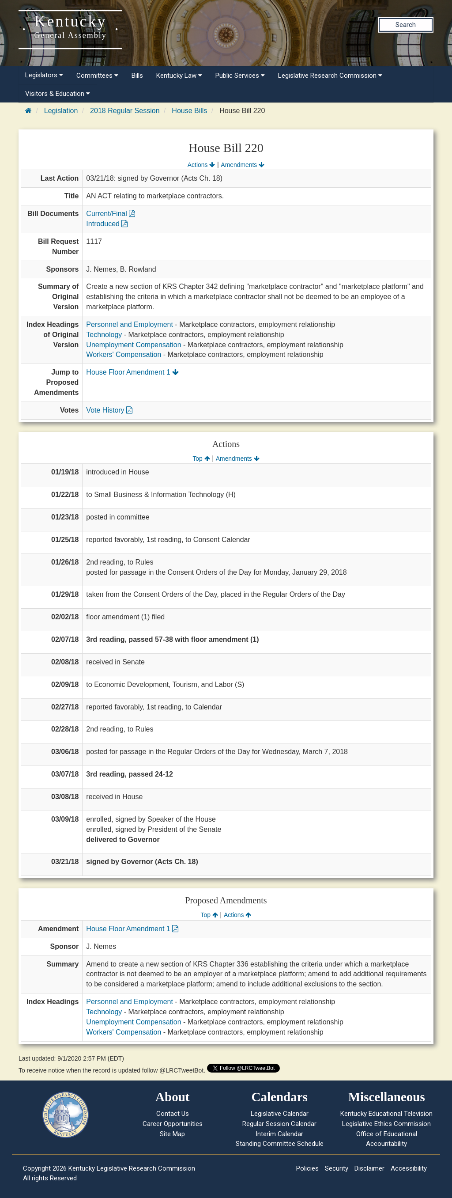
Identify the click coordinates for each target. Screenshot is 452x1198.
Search (406, 25)
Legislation (61, 110)
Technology (104, 334)
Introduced (107, 223)
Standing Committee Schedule (280, 1144)
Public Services (240, 76)
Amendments (242, 164)
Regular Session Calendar (279, 1124)
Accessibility (409, 1168)
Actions (201, 164)
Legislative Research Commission (330, 76)
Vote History (109, 410)
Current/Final (110, 213)
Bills (137, 76)
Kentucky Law (179, 76)
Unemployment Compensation (133, 345)
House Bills (189, 110)
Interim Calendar (279, 1134)
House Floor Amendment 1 (132, 372)
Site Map (172, 1134)
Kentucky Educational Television (386, 1114)
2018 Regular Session (124, 110)
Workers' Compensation (123, 354)
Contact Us (172, 1114)
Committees (97, 76)
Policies (307, 1168)
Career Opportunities (173, 1124)
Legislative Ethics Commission (386, 1124)
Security (336, 1168)
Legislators (44, 75)
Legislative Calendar (280, 1114)
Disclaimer (369, 1168)
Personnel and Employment (129, 324)
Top (201, 458)
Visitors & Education (57, 94)
